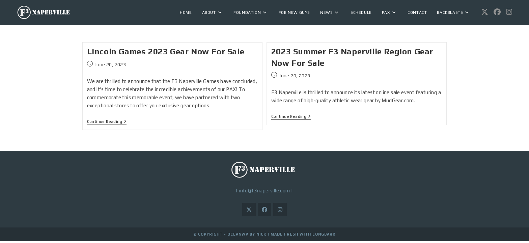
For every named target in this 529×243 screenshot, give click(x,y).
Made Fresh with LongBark (303, 234)
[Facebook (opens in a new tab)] (497, 12)
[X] (249, 209)
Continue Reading (107, 121)
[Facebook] (264, 209)
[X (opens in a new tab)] (484, 12)
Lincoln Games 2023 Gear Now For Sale (166, 51)
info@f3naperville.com (264, 190)
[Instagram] (280, 209)
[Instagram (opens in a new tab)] (509, 12)
